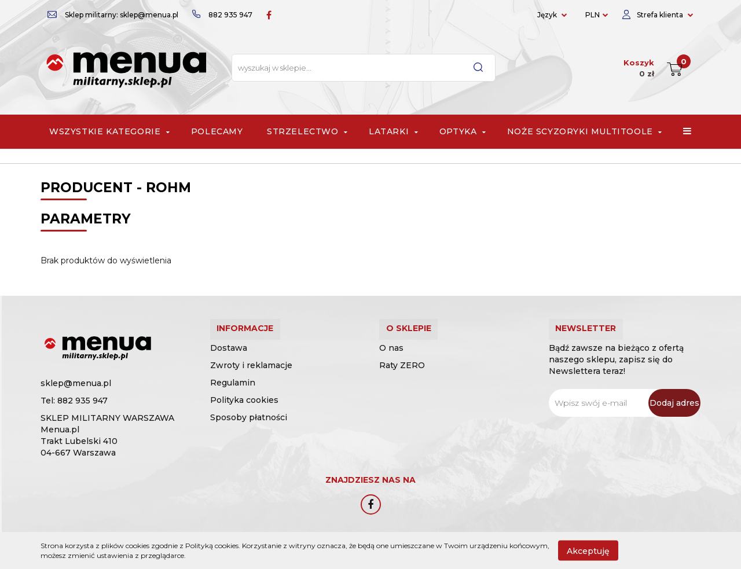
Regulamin (232, 393)
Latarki (392, 131)
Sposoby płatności (248, 428)
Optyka (461, 131)
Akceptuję (588, 550)
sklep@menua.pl (76, 383)
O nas (391, 359)
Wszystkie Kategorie (108, 131)
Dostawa (228, 359)
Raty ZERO (402, 376)
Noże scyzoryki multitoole (583, 131)
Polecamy (217, 131)
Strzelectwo (306, 131)
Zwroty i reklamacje (251, 376)
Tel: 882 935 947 (74, 400)
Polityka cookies (244, 411)
